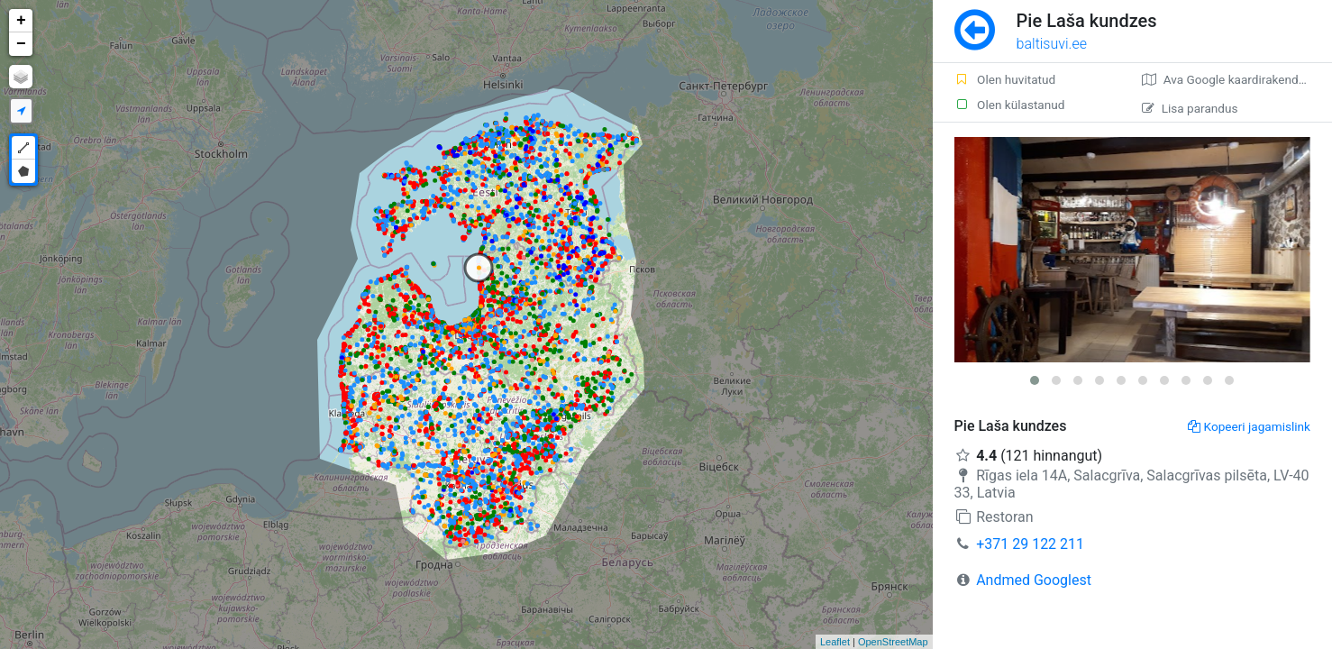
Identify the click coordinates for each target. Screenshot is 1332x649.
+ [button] (21, 21)
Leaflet (835, 641)
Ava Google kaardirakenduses (1233, 79)
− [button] (21, 44)
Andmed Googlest (1033, 580)
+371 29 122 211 (1030, 544)
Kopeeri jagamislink (1249, 426)
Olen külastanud (1009, 104)
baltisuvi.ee (1052, 43)
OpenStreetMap (893, 641)
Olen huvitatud (1005, 79)
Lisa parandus (1190, 108)
